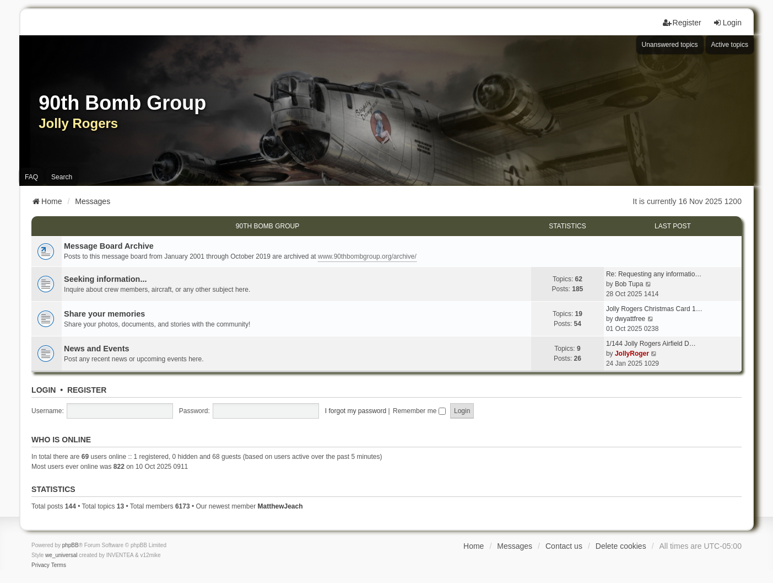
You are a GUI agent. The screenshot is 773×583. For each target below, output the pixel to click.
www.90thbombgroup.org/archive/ (367, 256)
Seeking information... (105, 279)
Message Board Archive (109, 246)
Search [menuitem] (61, 177)
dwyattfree (630, 319)
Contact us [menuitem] (563, 546)
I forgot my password (355, 411)
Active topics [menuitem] (729, 45)
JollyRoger (632, 353)
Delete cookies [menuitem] (621, 546)
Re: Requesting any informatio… (653, 274)
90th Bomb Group (267, 226)
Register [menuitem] (682, 22)
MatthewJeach (279, 506)
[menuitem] (40, 565)
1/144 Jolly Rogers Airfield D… (651, 343)
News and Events (96, 348)
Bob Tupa (629, 284)
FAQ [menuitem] (31, 177)
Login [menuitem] (727, 22)
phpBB (70, 545)
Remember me (419, 411)
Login (43, 390)
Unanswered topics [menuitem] (670, 45)
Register (87, 390)
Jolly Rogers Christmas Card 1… (654, 309)
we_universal (61, 555)
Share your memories (104, 313)
